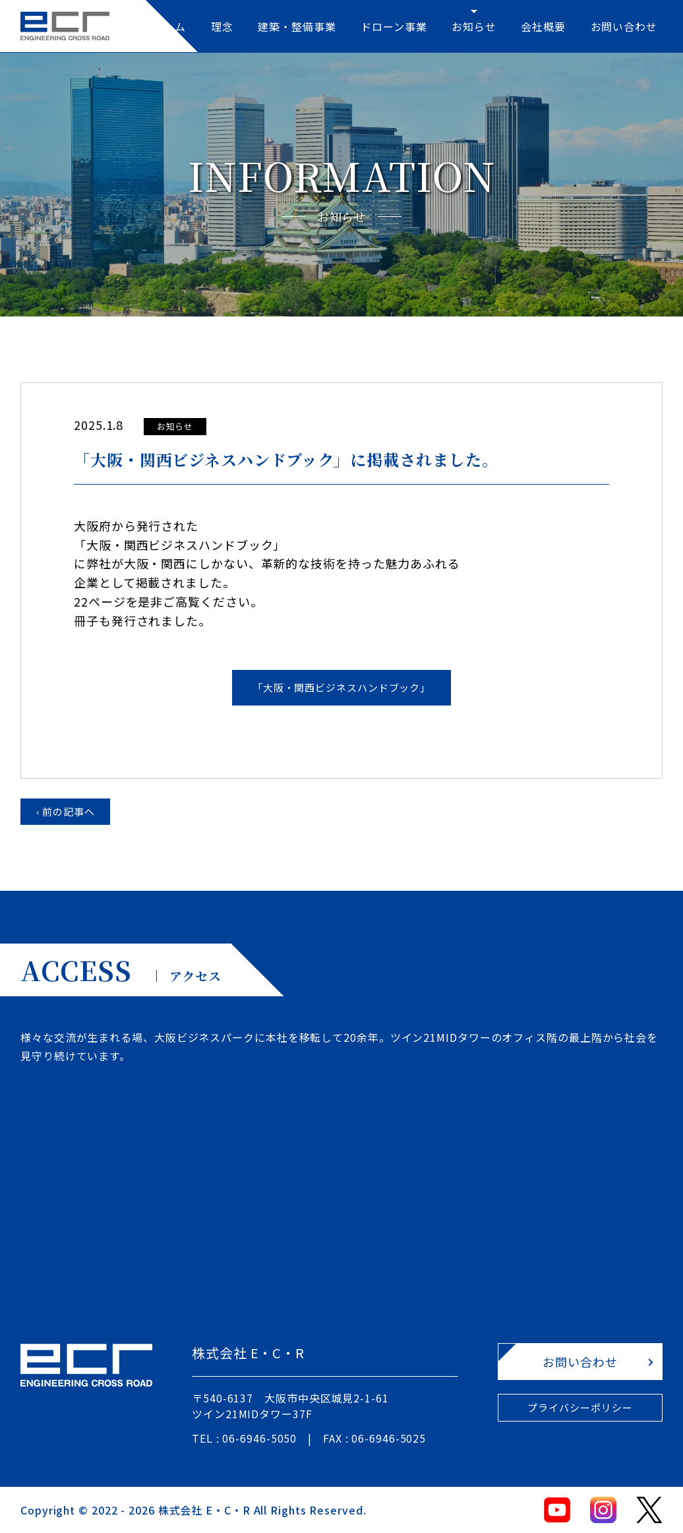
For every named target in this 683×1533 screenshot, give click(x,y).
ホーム (170, 26)
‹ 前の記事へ (65, 811)
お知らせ (474, 26)
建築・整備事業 (297, 26)
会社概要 (543, 26)
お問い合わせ (624, 26)
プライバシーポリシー (579, 1407)
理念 (222, 26)
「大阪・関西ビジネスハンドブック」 (341, 687)
